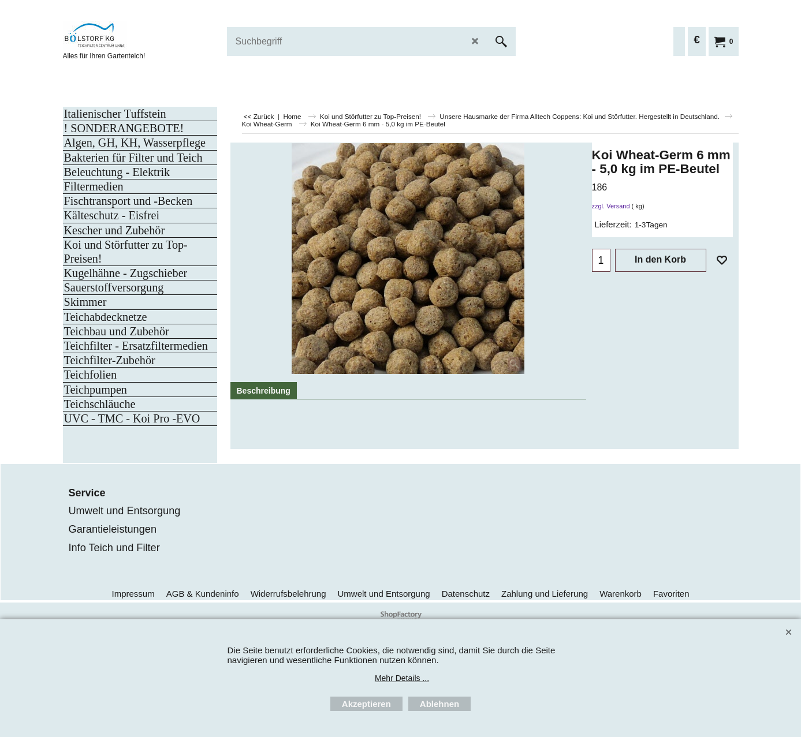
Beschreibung (263, 390)
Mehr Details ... (402, 678)
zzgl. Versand (611, 206)
